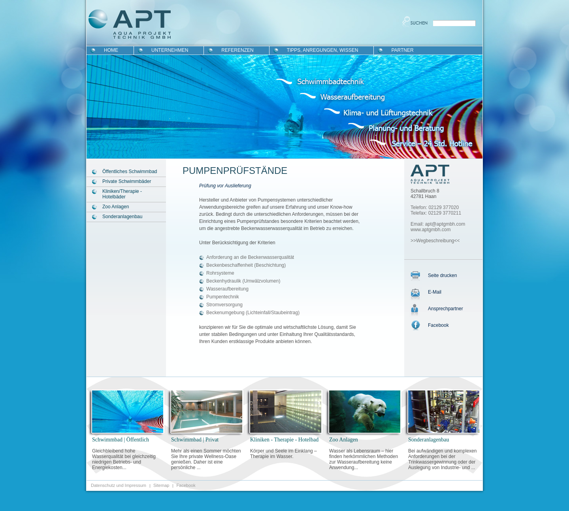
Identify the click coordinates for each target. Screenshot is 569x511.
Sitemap (161, 485)
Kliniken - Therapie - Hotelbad (284, 440)
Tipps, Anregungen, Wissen (322, 50)
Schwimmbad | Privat (195, 440)
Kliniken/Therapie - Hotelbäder (122, 194)
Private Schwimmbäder (126, 181)
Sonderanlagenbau (122, 216)
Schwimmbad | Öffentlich (120, 440)
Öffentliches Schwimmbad (129, 171)
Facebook (438, 325)
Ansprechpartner (445, 308)
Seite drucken (442, 275)
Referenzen (237, 50)
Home (111, 50)
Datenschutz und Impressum (118, 485)
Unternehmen (169, 50)
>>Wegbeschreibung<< (435, 240)
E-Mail (434, 292)
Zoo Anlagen (115, 206)
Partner (402, 50)
